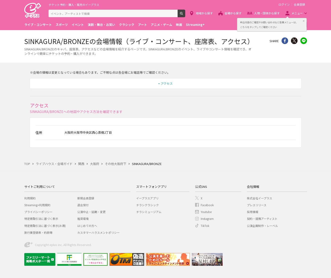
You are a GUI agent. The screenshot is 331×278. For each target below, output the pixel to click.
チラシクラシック (147, 205)
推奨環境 (83, 219)
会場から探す (233, 13)
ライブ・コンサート (38, 24)
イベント (78, 24)
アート (142, 24)
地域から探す (204, 13)
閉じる (304, 21)
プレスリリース (256, 205)
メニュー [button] (297, 13)
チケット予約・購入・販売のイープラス (74, 5)
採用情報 (252, 212)
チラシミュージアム (148, 212)
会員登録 (299, 4)
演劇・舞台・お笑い (101, 24)
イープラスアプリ (147, 198)
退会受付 (83, 205)
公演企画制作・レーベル (262, 226)
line (303, 40)
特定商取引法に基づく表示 (41, 219)
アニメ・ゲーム (161, 24)
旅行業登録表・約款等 (38, 232)
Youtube (206, 212)
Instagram (207, 219)
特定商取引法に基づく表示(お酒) (45, 226)
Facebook (207, 205)
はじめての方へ (87, 226)
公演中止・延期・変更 (91, 212)
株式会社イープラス (259, 198)
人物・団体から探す (267, 13)
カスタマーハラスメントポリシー (98, 232)
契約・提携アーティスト (262, 219)
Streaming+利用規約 (37, 205)
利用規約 (30, 198)
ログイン (284, 4)
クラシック (126, 24)
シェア (285, 40)
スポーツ (62, 24)
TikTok (205, 226)
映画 (179, 24)
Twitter (294, 40)
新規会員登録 (85, 198)
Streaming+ (195, 24)
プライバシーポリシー (38, 212)
